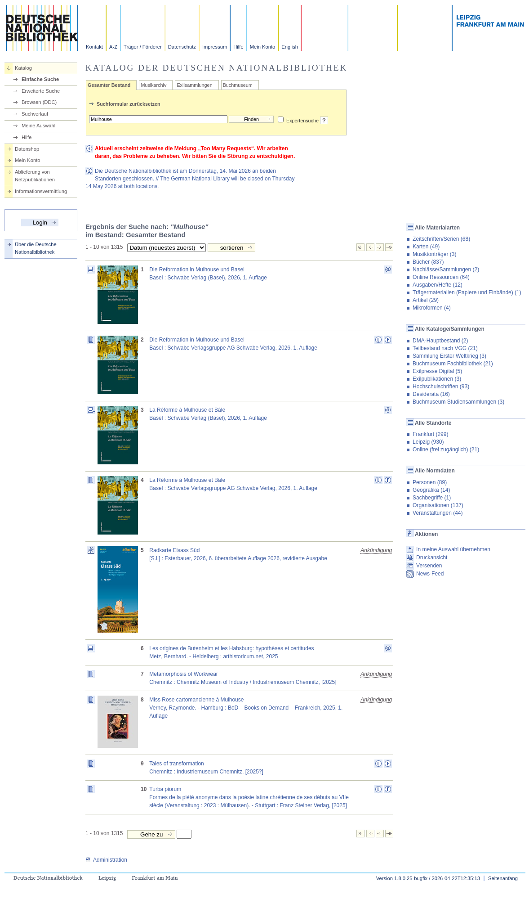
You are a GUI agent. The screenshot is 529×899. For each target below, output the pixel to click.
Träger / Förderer (143, 46)
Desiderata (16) (431, 394)
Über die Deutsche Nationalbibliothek (36, 248)
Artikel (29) (426, 300)
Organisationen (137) (438, 505)
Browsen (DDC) (39, 102)
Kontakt (94, 46)
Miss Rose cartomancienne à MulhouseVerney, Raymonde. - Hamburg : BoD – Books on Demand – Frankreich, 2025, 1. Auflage (245, 708)
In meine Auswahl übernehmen (453, 549)
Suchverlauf (35, 114)
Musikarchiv (153, 85)
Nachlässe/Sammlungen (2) (446, 269)
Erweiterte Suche (41, 91)
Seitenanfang (503, 878)
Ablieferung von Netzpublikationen (35, 175)
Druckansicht (431, 557)
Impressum (214, 46)
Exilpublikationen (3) (437, 379)
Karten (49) (426, 246)
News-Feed (430, 574)
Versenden (429, 565)
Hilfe (238, 46)
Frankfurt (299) (430, 434)
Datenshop (27, 149)
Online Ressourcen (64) (441, 277)
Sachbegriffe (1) (432, 497)
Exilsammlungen (194, 85)
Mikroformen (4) (432, 308)
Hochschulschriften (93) (441, 386)
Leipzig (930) (428, 442)
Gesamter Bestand (109, 85)
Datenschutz (182, 46)
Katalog (23, 68)
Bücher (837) (428, 262)
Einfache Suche (40, 79)
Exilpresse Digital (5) (437, 371)
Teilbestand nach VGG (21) (445, 348)
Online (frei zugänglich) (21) (446, 449)
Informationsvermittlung (41, 191)
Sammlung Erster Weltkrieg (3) (449, 356)
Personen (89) (430, 482)
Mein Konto (263, 46)
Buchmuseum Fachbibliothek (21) (453, 363)
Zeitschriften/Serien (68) (441, 239)
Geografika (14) (431, 490)
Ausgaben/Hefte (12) (437, 285)
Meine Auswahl (38, 125)
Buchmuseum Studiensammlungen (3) (458, 402)
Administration (106, 860)
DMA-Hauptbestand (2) (440, 340)
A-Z (113, 46)
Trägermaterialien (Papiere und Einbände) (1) (467, 292)
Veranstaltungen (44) (437, 513)
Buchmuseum (238, 85)
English (289, 46)
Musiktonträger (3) (434, 254)
